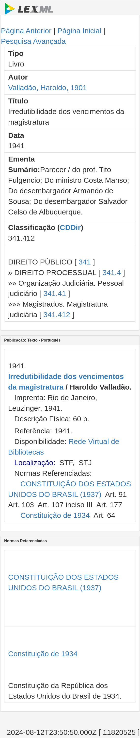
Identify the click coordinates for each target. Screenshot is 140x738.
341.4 (111, 272)
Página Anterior (26, 31)
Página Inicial (79, 31)
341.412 (56, 315)
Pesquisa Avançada (33, 41)
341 (84, 262)
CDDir (70, 227)
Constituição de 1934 (55, 515)
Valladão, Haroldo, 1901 (47, 87)
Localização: (34, 463)
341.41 (54, 293)
